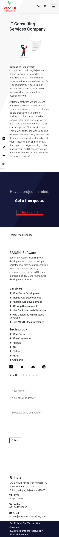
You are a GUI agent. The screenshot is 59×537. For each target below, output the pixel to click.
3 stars (30, 375)
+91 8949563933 (18, 507)
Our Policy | (16, 523)
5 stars (36, 375)
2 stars (26, 375)
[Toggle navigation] (53, 6)
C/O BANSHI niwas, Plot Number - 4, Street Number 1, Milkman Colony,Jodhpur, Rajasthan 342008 (28, 486)
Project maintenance (29, 235)
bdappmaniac (16, 498)
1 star (23, 375)
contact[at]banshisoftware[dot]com (27, 516)
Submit (15, 440)
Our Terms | (29, 523)
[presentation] (35, 427)
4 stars (33, 375)
